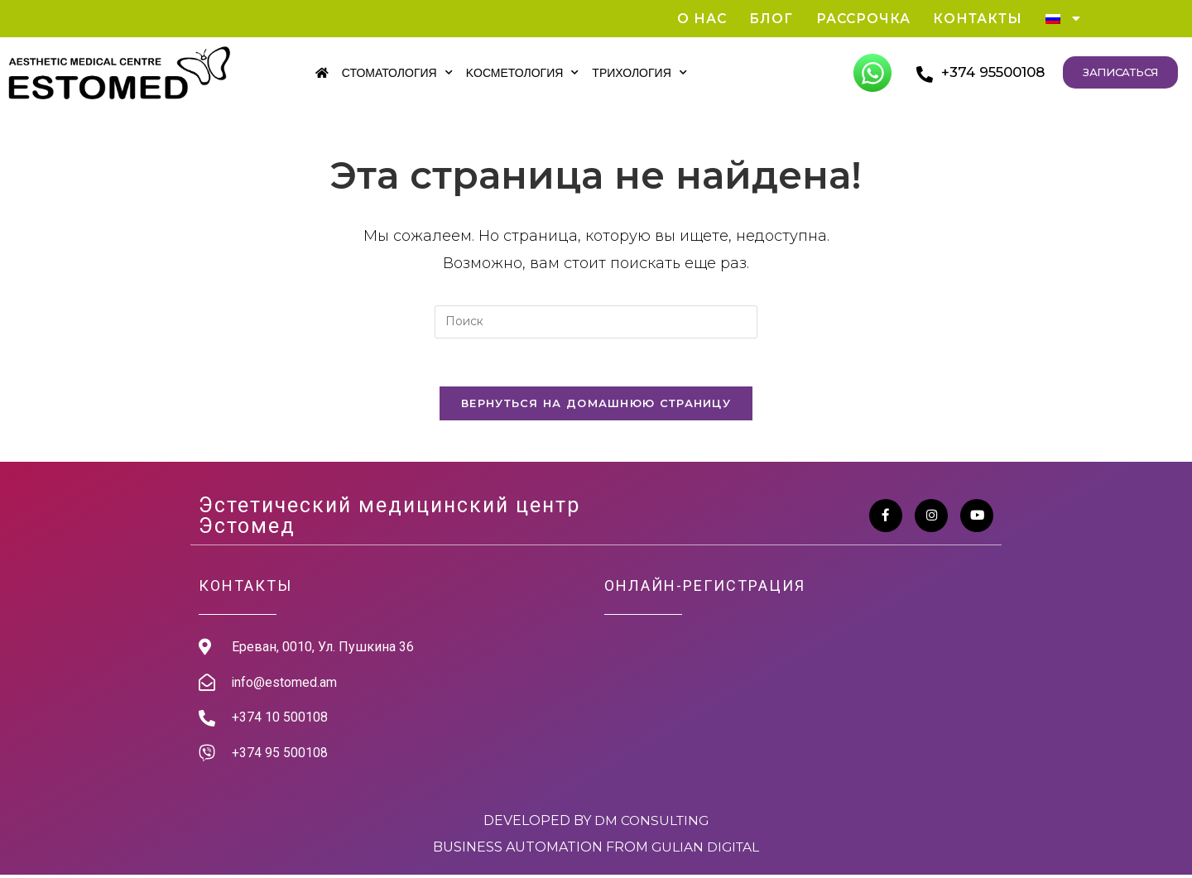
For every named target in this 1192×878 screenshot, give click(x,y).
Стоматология (397, 73)
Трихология (639, 73)
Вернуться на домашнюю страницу (596, 405)
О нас (695, 18)
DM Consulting (651, 824)
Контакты (975, 18)
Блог (765, 18)
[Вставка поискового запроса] (596, 322)
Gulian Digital (705, 850)
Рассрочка (858, 18)
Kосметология (522, 73)
